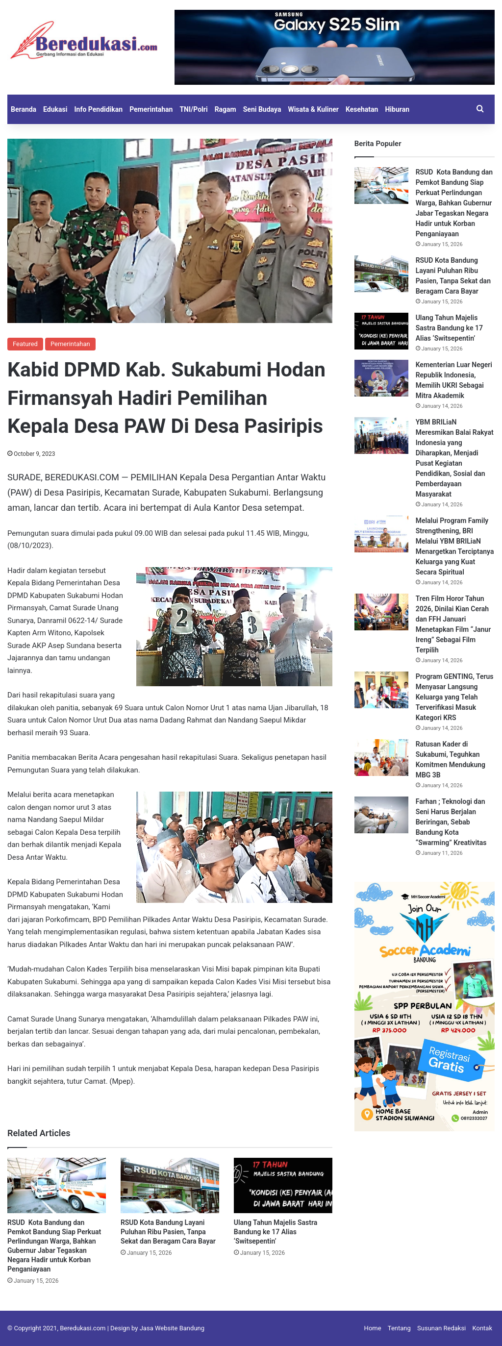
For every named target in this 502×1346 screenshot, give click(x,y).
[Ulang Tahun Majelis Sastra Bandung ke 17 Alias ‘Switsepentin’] (283, 1185)
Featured (25, 344)
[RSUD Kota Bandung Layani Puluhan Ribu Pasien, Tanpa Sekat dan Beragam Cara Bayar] (170, 1185)
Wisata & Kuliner (313, 109)
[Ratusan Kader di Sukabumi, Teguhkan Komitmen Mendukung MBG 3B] (381, 757)
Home (372, 1328)
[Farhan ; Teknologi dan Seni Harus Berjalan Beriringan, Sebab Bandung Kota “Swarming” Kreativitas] (381, 815)
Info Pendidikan (98, 109)
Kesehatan (362, 109)
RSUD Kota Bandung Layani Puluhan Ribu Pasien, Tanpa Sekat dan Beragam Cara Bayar (168, 1232)
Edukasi (55, 109)
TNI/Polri (193, 109)
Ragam (225, 109)
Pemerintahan (151, 109)
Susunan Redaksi (441, 1328)
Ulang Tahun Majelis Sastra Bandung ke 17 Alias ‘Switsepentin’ (275, 1232)
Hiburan (397, 109)
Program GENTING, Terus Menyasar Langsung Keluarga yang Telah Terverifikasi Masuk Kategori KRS (455, 697)
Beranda (23, 109)
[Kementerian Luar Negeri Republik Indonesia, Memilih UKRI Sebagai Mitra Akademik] (381, 378)
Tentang (399, 1328)
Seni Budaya (262, 109)
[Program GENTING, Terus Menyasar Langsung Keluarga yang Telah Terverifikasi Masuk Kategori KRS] (381, 690)
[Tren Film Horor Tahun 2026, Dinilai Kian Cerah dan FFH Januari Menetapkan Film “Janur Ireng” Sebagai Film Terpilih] (381, 612)
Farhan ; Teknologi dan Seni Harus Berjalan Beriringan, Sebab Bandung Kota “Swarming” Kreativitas (451, 822)
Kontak (483, 1328)
